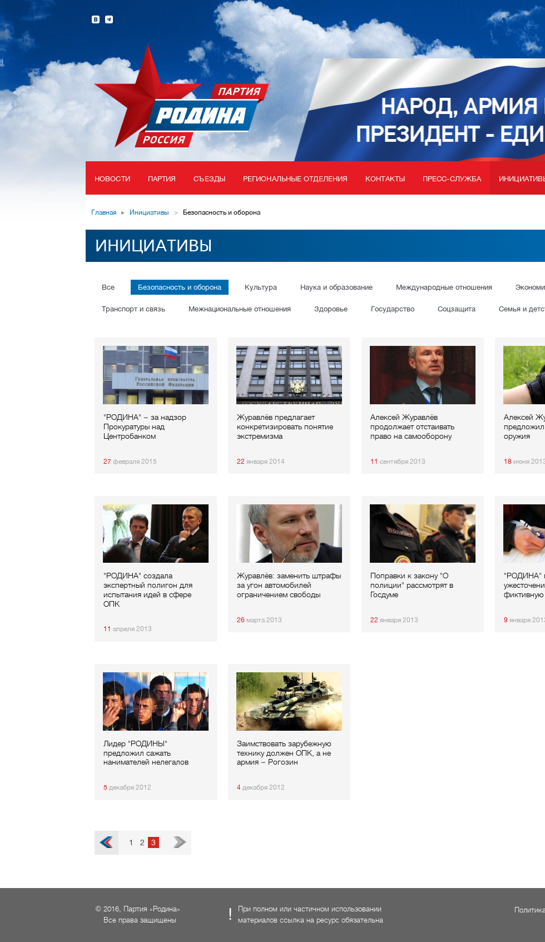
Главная (103, 212)
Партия (162, 179)
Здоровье (331, 309)
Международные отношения (444, 287)
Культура (261, 287)
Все (108, 287)
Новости (112, 179)
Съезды (209, 179)
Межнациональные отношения (240, 309)
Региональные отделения (295, 179)
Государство (392, 309)
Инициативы (149, 212)
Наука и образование (336, 287)
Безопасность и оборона (179, 287)
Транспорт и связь (133, 309)
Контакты (385, 179)
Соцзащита (456, 309)
